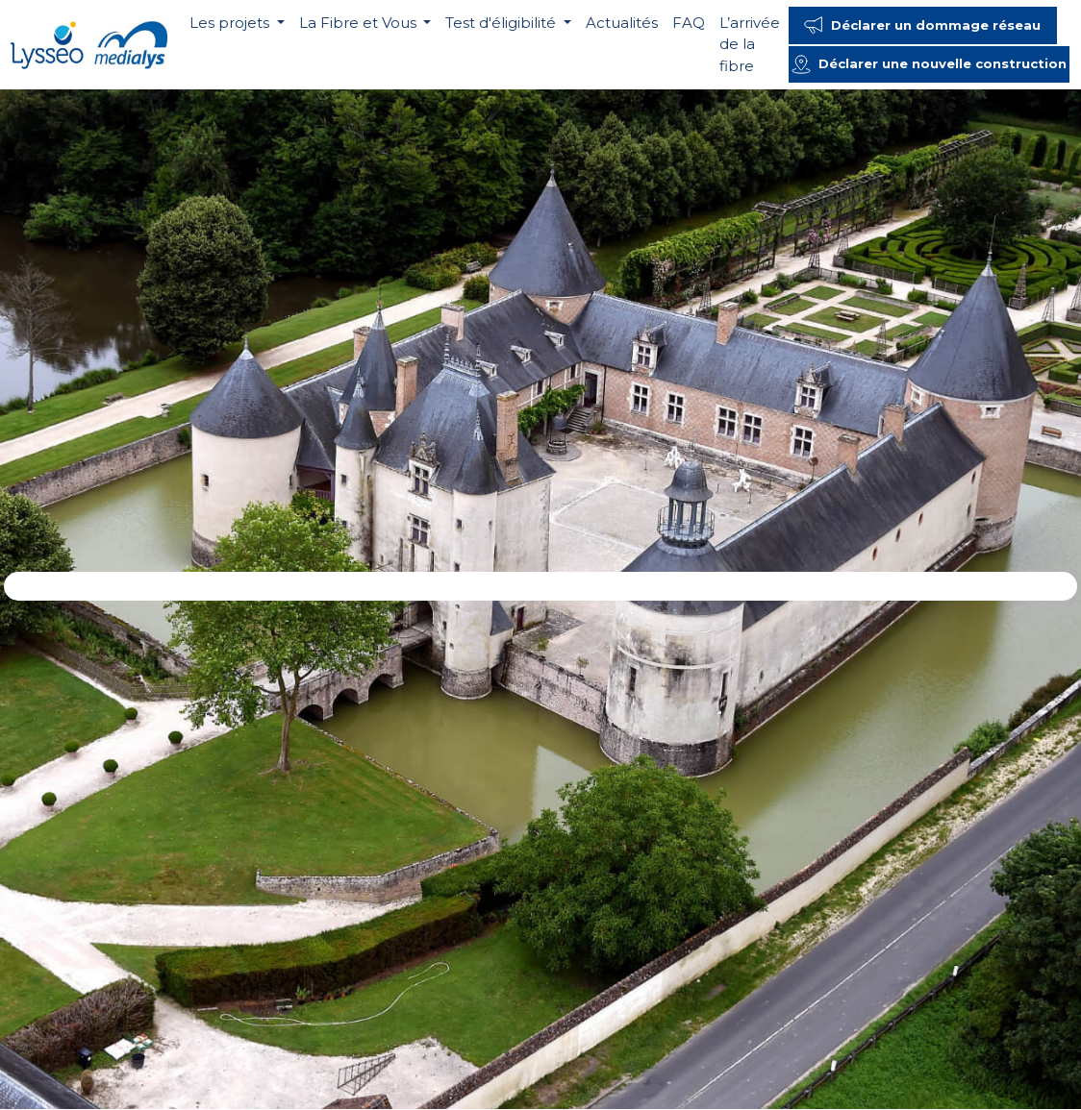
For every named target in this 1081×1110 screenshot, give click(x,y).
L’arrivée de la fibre (749, 44)
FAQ (688, 22)
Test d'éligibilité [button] (502, 22)
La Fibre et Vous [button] (359, 22)
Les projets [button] (231, 22)
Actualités (622, 22)
